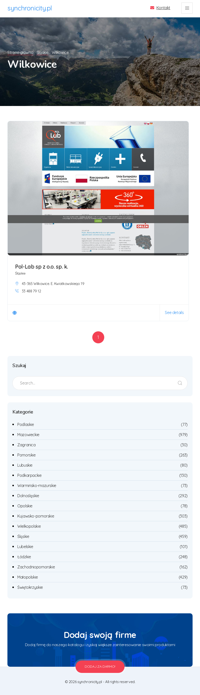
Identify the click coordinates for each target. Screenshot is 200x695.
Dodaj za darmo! (100, 666)
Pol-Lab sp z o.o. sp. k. (41, 266)
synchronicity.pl (29, 8)
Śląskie (43, 52)
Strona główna (20, 52)
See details (174, 312)
